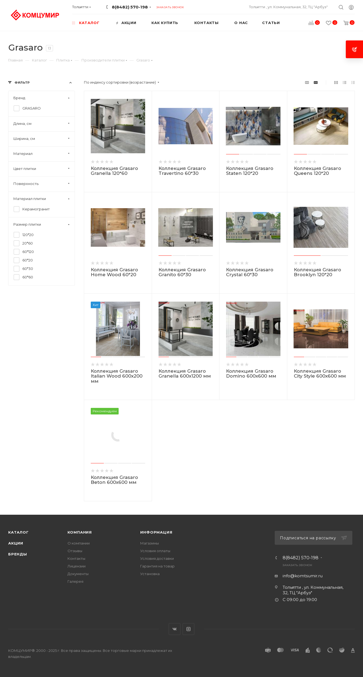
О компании (79, 543)
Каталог (18, 532)
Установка (150, 574)
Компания (80, 532)
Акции (15, 543)
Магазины (149, 543)
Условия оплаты (155, 551)
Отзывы (75, 551)
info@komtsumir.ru (303, 575)
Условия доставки (157, 558)
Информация (156, 532)
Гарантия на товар (157, 566)
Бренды (17, 554)
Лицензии (77, 566)
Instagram (188, 629)
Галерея (75, 581)
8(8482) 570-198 (130, 7)
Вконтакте (174, 629)
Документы (78, 574)
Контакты (76, 558)
